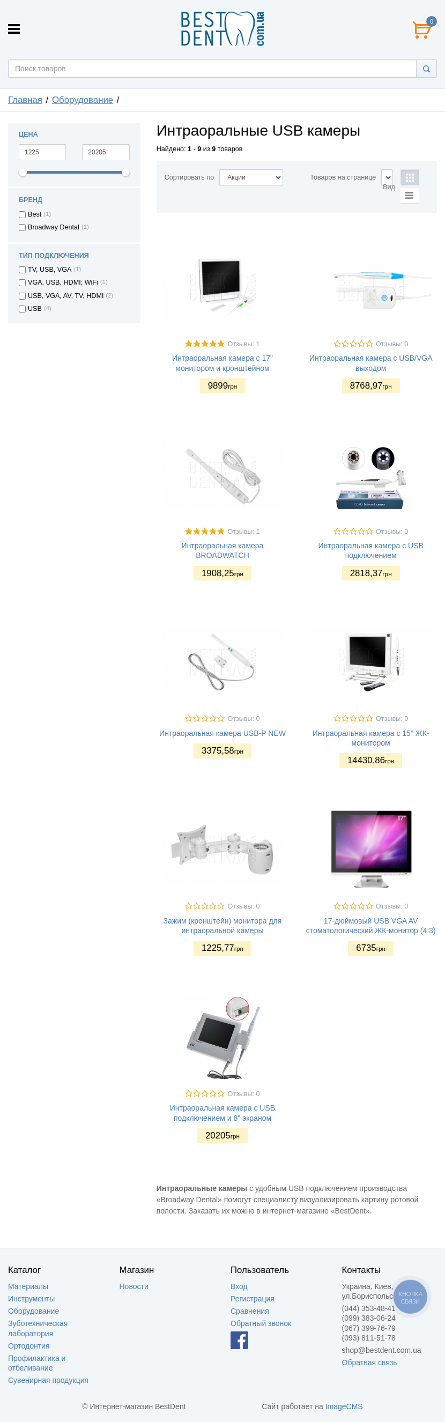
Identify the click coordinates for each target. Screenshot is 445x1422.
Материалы (28, 1286)
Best (34, 214)
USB (35, 308)
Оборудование (82, 100)
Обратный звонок (261, 1323)
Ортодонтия (29, 1346)
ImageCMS (344, 1406)
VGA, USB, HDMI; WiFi (63, 282)
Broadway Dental (53, 227)
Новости (134, 1286)
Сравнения (250, 1311)
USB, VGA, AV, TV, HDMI (65, 296)
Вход (239, 1286)
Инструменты (31, 1298)
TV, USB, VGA (49, 269)
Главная (25, 100)
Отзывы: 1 (243, 344)
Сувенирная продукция (48, 1380)
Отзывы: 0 (392, 344)
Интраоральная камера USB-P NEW (222, 733)
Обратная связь (369, 1362)
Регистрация (253, 1298)
